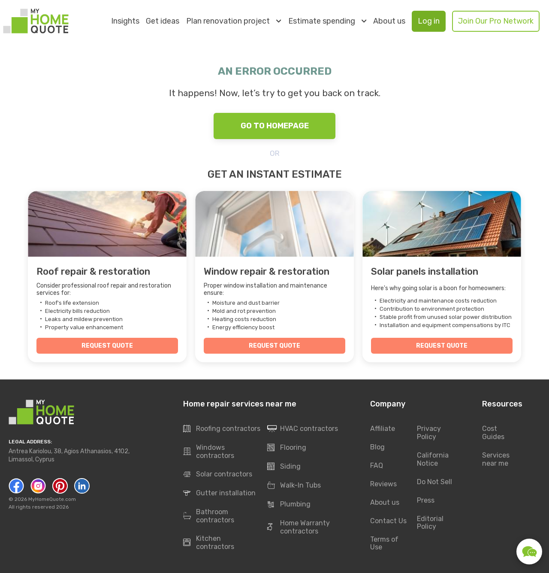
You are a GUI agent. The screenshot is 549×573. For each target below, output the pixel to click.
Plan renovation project (233, 21)
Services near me (496, 459)
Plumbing (289, 504)
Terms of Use (384, 543)
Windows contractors (208, 451)
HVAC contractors (302, 428)
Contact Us (388, 521)
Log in (429, 21)
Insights (125, 21)
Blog (377, 447)
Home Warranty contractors (298, 527)
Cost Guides (493, 432)
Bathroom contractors (208, 516)
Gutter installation (219, 493)
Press (425, 500)
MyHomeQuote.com (52, 499)
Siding (284, 466)
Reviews (383, 484)
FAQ (376, 465)
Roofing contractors (221, 428)
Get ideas (162, 21)
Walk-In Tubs (294, 485)
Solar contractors (217, 474)
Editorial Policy (430, 523)
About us (389, 21)
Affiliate (382, 428)
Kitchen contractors (208, 542)
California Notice (433, 459)
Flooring (286, 447)
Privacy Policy (429, 432)
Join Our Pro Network (496, 21)
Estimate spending (327, 21)
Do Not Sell (434, 482)
